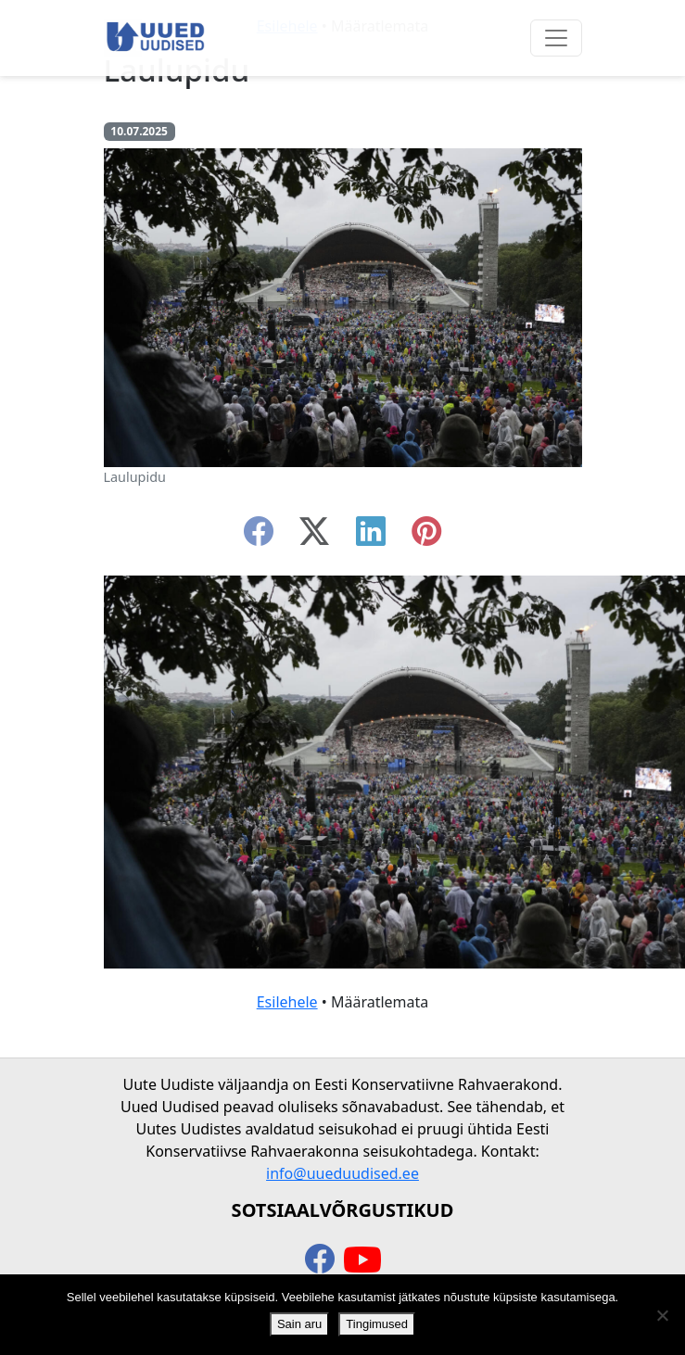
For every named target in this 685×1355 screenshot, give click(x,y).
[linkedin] (371, 537)
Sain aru (299, 1324)
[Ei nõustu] (662, 1315)
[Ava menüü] (556, 38)
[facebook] (259, 537)
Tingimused (377, 1324)
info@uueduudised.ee (342, 1173)
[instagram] (426, 537)
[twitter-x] (314, 537)
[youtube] (362, 1260)
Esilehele (287, 1002)
